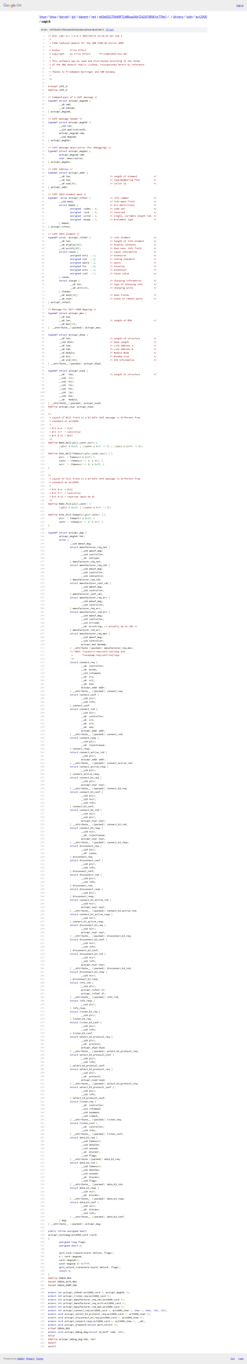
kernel (64, 17)
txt (233, 1358)
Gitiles (20, 1358)
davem (83, 17)
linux (42, 17)
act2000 (201, 17)
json (241, 1358)
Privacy (30, 1358)
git (74, 17)
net (93, 17)
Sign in (240, 5)
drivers (178, 17)
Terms (39, 1358)
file (110, 29)
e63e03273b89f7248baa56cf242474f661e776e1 (133, 17)
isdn (189, 17)
